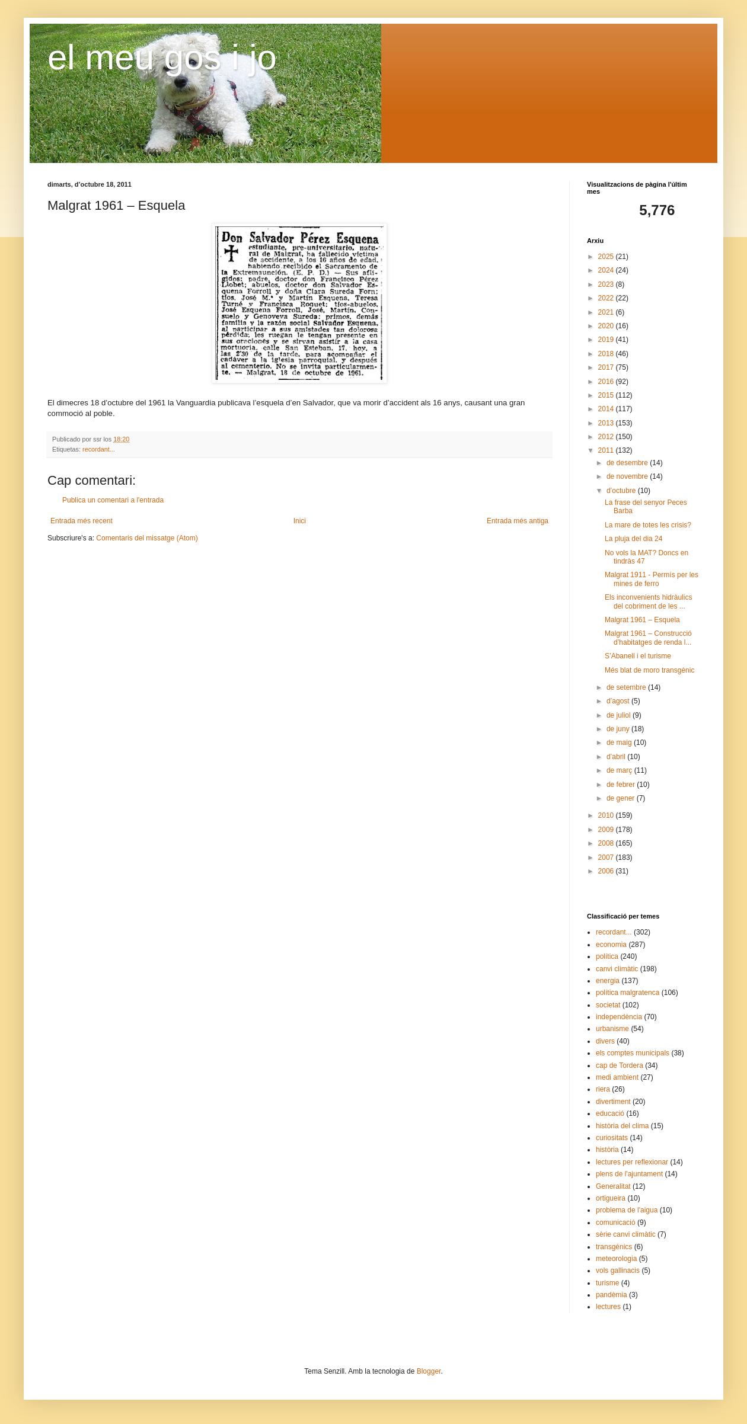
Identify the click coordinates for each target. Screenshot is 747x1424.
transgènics (614, 1247)
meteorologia (616, 1259)
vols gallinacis (618, 1270)
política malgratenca (627, 992)
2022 (607, 298)
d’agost (618, 701)
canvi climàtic (617, 969)
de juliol (619, 715)
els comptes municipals (632, 1053)
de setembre (627, 687)
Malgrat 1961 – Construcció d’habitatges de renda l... (648, 637)
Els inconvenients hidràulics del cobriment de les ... (648, 601)
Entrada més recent (81, 521)
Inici (299, 521)
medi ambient (617, 1077)
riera (603, 1089)
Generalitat (613, 1186)
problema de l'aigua (626, 1210)
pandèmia (611, 1295)
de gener (621, 798)
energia (608, 981)
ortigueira (610, 1198)
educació (610, 1113)
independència (619, 1017)
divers (605, 1041)
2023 (607, 284)
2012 (607, 437)
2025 (607, 256)
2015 (607, 395)
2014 (607, 409)
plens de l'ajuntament (629, 1174)
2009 (607, 829)
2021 (607, 312)
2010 (607, 815)
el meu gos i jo (162, 57)
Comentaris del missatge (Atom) (146, 538)
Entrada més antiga (517, 521)
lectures (608, 1307)
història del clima (622, 1126)
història (607, 1149)
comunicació (616, 1222)
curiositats (612, 1138)
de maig (620, 742)
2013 (607, 423)
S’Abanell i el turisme (638, 656)
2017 (607, 367)
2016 (607, 381)
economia (611, 944)
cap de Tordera (619, 1065)
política (607, 956)
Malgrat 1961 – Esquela (642, 620)
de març (620, 770)
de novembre (628, 476)
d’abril (616, 757)
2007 (607, 857)
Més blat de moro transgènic (649, 670)
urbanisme (612, 1029)
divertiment (613, 1101)
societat (608, 1005)
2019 (607, 339)
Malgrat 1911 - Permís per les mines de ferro (651, 579)
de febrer (621, 784)
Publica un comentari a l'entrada (113, 500)
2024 (607, 270)
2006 (607, 871)
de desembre (628, 463)
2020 (607, 326)
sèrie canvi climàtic (626, 1234)
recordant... (98, 449)
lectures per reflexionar (632, 1162)
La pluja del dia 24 (633, 539)
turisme (607, 1283)
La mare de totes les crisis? (648, 525)
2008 (607, 843)
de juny (618, 729)
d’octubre (622, 491)
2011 (607, 450)
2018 (607, 354)
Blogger (429, 1371)
